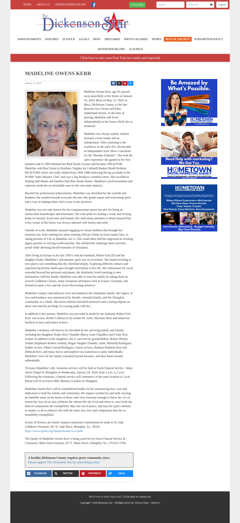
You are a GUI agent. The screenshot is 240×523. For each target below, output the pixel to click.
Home (27, 4)
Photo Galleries (136, 39)
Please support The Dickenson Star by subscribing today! (64, 462)
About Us (43, 4)
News (96, 39)
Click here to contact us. (137, 496)
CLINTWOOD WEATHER (195, 22)
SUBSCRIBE (137, 5)
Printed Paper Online (71, 4)
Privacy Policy (142, 502)
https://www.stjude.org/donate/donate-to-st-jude (54, 431)
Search (136, 49)
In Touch (69, 39)
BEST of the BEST (178, 39)
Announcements (29, 39)
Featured (51, 39)
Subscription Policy (208, 39)
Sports (156, 39)
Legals (84, 39)
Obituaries (112, 39)
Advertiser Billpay (111, 49)
